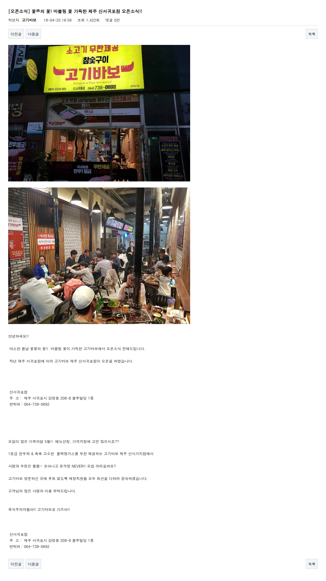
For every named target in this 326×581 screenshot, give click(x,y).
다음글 (33, 33)
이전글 (16, 33)
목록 (311, 33)
